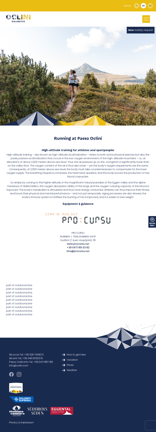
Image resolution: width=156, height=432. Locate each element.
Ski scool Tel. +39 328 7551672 (26, 354)
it (136, 5)
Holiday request (140, 30)
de (150, 5)
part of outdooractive (19, 285)
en (143, 5)
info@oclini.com (18, 365)
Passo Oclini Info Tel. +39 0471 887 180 (31, 362)
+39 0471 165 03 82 (78, 247)
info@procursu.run (78, 251)
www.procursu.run (78, 244)
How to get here (74, 354)
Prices (68, 365)
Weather (69, 370)
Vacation (70, 360)
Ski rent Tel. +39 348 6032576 (26, 358)
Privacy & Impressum (21, 422)
